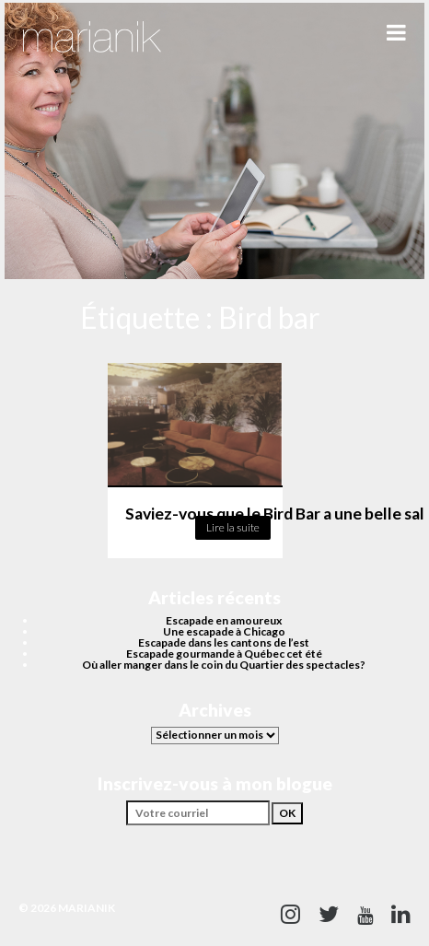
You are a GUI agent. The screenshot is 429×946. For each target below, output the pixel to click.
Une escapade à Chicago (224, 631)
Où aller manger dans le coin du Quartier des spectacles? (223, 665)
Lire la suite (233, 527)
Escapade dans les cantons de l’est (223, 642)
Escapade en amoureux (224, 620)
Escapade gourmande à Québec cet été (224, 653)
